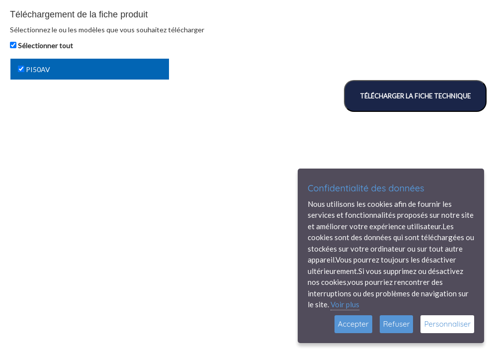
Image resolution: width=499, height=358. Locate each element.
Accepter (353, 324)
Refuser (396, 324)
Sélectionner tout (45, 45)
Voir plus (345, 304)
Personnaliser (447, 324)
